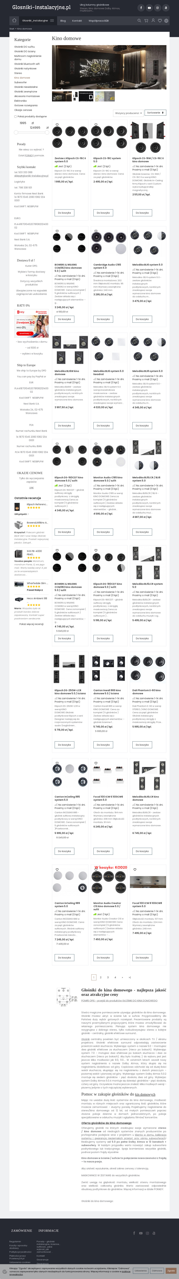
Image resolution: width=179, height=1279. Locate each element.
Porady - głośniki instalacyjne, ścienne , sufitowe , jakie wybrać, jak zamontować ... (48, 1243)
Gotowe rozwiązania (25, 105)
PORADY (29, 155)
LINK (31, 487)
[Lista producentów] (126, 113)
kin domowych (147, 1095)
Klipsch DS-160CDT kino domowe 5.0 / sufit (69, 480)
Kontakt (77, 20)
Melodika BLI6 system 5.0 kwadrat (108, 373)
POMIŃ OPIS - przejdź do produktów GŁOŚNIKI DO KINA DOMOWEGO (119, 1001)
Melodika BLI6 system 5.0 (147, 265)
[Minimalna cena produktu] (23, 123)
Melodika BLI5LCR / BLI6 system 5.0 (146, 480)
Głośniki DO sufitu (24, 46)
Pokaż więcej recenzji (31, 624)
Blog (63, 20)
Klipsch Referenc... (37, 504)
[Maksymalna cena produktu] (35, 127)
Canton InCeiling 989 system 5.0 (67, 905)
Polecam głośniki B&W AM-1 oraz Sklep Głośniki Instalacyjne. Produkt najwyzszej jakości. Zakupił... (31, 537)
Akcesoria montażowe (27, 96)
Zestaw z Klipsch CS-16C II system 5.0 (70, 161)
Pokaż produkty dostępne (30, 116)
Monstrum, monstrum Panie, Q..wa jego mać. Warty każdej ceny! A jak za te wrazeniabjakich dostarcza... (30, 568)
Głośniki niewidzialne (26, 87)
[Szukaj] (140, 20)
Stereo (18, 73)
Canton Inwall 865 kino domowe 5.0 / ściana (107, 693)
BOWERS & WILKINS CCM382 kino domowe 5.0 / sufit (68, 588)
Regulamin (15, 1238)
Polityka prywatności (20, 1248)
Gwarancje (43, 1256)
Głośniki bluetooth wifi (27, 64)
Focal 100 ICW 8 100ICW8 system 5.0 (147, 905)
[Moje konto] (153, 20)
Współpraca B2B (99, 20)
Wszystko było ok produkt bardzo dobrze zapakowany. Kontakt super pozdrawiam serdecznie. (29, 613)
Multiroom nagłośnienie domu (27, 57)
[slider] (16, 132)
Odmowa (157, 1270)
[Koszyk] (146, 20)
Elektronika (20, 100)
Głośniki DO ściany (25, 51)
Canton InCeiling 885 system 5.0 (67, 799)
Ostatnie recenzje (27, 498)
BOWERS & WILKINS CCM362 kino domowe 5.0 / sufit (68, 269)
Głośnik (85, 1040)
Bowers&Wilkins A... (37, 522)
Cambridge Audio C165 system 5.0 (107, 267)
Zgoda (171, 1270)
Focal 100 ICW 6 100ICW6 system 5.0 (108, 799)
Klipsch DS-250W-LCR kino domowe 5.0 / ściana (70, 693)
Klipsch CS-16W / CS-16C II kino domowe (148, 161)
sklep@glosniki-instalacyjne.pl (31, 175)
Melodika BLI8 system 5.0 (147, 372)
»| (130, 978)
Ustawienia (141, 1270)
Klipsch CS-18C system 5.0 (107, 161)
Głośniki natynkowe (25, 68)
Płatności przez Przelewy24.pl (17, 1254)
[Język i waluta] (166, 20)
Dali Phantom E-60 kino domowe (146, 693)
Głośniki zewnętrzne (25, 91)
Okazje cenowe (23, 110)
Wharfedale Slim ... (37, 583)
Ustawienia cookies (19, 1258)
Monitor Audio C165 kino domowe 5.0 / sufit (108, 480)
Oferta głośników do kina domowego (106, 1124)
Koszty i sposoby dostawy (18, 1243)
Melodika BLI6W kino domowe (67, 373)
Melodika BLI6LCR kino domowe (145, 799)
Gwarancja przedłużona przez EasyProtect (47, 1263)
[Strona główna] (41, 7)
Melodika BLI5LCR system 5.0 (147, 586)
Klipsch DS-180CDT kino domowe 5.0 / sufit (107, 586)
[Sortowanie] (154, 113)
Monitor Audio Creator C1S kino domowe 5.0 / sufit (107, 907)
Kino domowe (22, 77)
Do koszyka (64, 213)
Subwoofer (20, 82)
